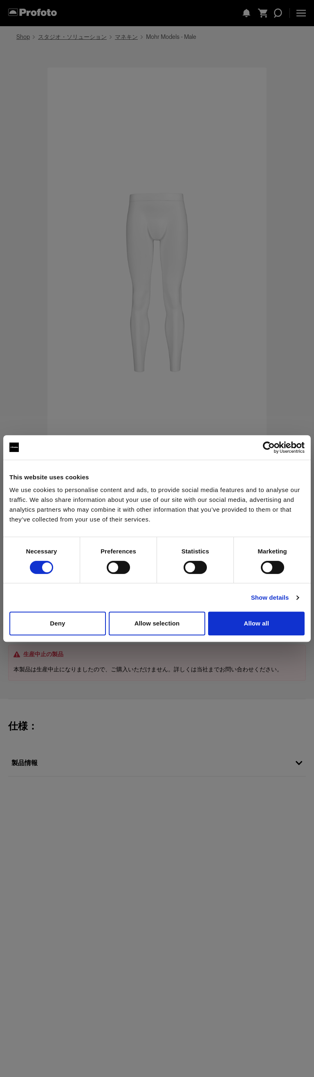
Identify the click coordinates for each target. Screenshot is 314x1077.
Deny (57, 623)
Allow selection (157, 623)
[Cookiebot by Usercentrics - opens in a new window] (269, 447)
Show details (270, 597)
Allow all (256, 623)
